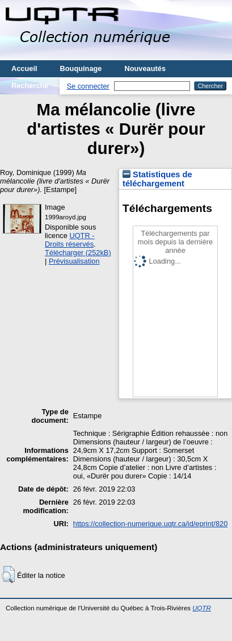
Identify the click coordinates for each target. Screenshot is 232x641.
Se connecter (87, 86)
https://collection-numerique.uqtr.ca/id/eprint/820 (150, 523)
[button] (8, 574)
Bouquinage (81, 68)
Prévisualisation (74, 261)
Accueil (24, 68)
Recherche (29, 85)
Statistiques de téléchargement (157, 179)
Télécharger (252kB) (78, 252)
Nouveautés (145, 68)
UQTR (201, 608)
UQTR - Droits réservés (69, 239)
